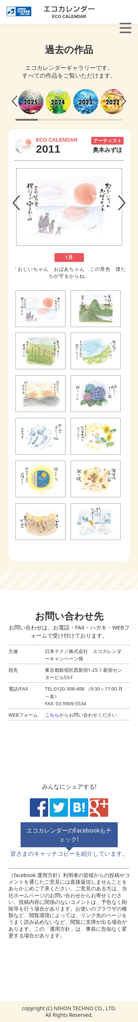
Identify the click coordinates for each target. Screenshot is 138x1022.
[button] (14, 101)
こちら (52, 714)
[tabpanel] (69, 220)
